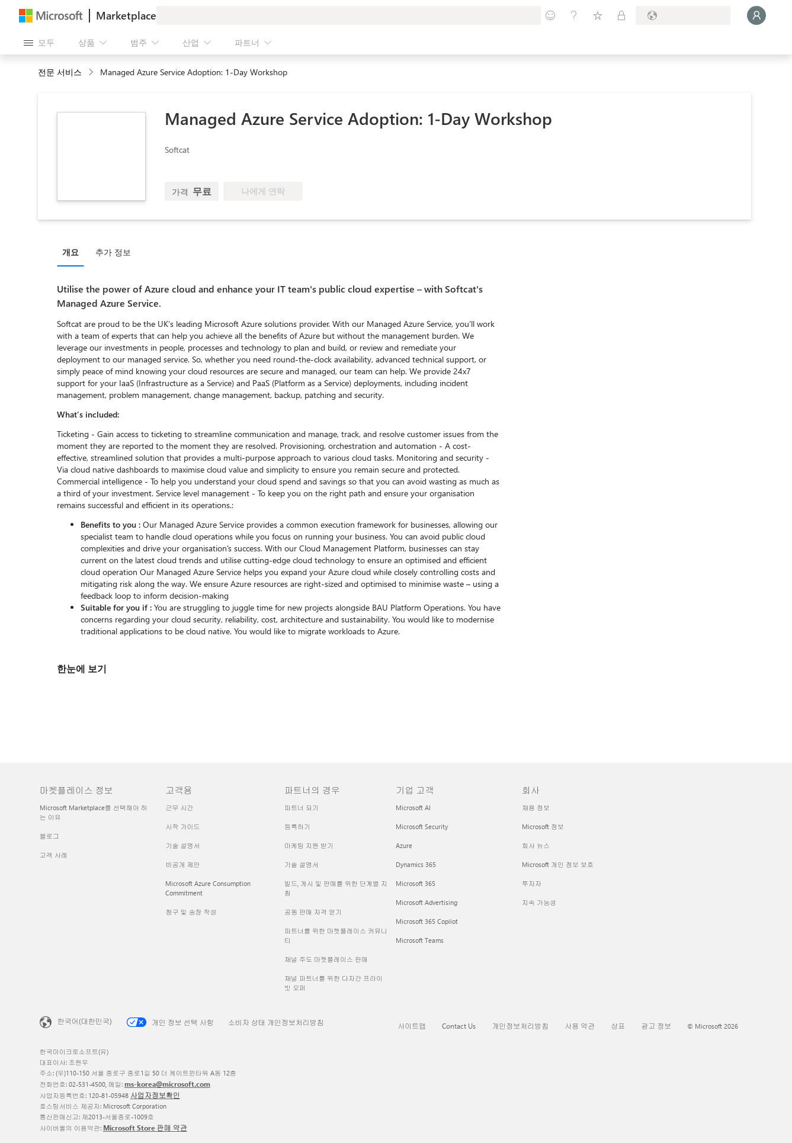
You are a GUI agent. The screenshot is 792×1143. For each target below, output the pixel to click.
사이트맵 (411, 1025)
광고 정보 (656, 1025)
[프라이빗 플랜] (621, 15)
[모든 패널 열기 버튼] (39, 42)
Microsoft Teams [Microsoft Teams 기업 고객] (420, 940)
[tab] (73, 252)
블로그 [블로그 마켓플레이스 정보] (49, 835)
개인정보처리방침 (520, 1025)
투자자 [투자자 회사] (531, 883)
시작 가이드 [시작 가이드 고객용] (182, 826)
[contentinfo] (92, 72)
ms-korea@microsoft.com (167, 1084)
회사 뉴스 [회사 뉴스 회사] (536, 845)
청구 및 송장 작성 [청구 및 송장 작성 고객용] (190, 911)
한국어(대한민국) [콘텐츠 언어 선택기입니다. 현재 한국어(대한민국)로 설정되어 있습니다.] (84, 1021)
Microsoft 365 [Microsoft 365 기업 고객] (415, 883)
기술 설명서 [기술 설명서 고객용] (182, 845)
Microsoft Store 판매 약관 (145, 1127)
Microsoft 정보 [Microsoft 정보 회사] (543, 826)
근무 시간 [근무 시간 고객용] (179, 807)
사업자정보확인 (155, 1095)
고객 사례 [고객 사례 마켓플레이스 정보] (54, 854)
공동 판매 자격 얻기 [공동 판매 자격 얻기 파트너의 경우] (313, 911)
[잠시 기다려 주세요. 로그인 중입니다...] (756, 15)
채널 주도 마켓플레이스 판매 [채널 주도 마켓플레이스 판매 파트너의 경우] (326, 959)
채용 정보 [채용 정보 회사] (536, 807)
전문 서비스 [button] (60, 72)
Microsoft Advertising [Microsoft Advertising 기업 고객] (426, 902)
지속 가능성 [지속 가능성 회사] (539, 902)
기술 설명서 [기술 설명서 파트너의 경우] (301, 864)
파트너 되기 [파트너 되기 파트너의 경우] (301, 807)
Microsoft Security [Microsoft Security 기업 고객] (422, 826)
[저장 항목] (597, 15)
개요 (70, 252)
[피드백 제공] (550, 15)
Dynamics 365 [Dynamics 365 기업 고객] (416, 864)
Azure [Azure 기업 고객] (404, 845)
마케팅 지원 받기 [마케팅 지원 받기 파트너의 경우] (309, 845)
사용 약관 (580, 1025)
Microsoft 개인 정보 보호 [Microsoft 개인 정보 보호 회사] (558, 864)
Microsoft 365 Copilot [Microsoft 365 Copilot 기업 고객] (427, 921)
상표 (618, 1025)
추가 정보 (113, 252)
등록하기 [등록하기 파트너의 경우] (297, 826)
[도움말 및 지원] (574, 15)
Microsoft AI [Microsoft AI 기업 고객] (413, 807)
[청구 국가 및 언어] (683, 15)
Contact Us (459, 1025)
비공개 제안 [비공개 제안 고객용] (182, 864)
